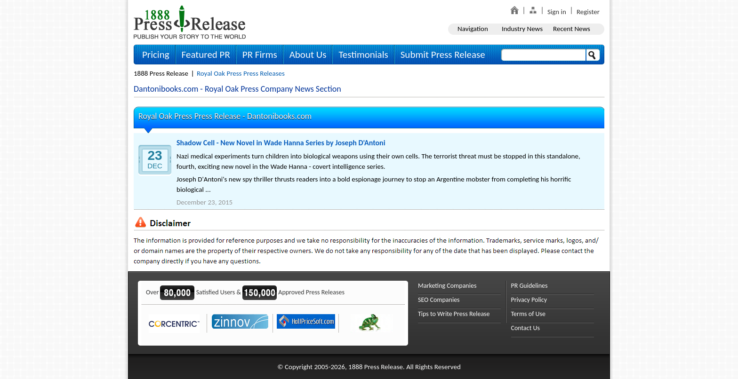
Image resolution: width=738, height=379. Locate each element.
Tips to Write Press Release (454, 314)
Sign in (556, 12)
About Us (308, 54)
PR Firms (259, 54)
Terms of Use (528, 314)
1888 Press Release (161, 73)
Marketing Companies (447, 286)
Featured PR (206, 54)
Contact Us (525, 328)
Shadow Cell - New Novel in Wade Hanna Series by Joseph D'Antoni (280, 142)
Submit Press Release (443, 54)
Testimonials (363, 54)
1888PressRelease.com (190, 22)
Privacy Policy (529, 300)
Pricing (155, 54)
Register (588, 12)
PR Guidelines (529, 286)
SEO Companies (439, 300)
